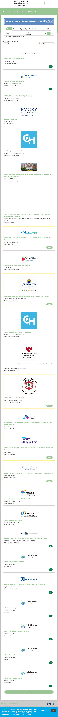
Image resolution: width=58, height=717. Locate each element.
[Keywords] (14, 34)
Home (3, 11)
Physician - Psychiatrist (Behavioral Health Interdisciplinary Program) (25, 538)
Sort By (6, 43)
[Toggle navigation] (44, 4)
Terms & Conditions (14, 704)
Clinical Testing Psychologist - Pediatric (16, 631)
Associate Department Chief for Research (17, 499)
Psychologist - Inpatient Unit (13, 151)
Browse (15, 29)
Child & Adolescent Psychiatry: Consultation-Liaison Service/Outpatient (26, 296)
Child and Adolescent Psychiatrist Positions (17, 332)
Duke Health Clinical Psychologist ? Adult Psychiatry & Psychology (24, 584)
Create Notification (48, 43)
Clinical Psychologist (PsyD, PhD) (14, 678)
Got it (53, 710)
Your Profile (19, 11)
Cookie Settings (45, 710)
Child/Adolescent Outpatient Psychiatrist (17, 265)
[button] (52, 34)
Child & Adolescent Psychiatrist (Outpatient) (18, 96)
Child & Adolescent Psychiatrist (14, 58)
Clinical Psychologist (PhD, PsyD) (14, 562)
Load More (29, 692)
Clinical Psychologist (10, 608)
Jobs (9, 11)
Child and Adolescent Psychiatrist (14, 520)
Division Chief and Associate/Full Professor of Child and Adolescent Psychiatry (28, 473)
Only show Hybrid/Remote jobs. (15, 36)
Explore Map (23, 29)
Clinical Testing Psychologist (13, 655)
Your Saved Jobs (46, 29)
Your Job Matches (34, 29)
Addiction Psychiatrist (11, 119)
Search (9, 29)
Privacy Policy (5, 706)
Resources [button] (31, 11)
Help (3, 704)
